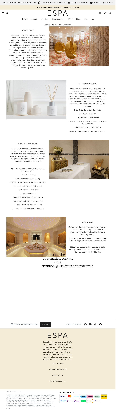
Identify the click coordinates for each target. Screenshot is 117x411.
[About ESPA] (58, 375)
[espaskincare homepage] (58, 13)
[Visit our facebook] (85, 324)
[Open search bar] (7, 13)
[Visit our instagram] (90, 324)
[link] (100, 13)
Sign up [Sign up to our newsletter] (45, 324)
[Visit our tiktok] (95, 324)
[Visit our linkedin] (100, 324)
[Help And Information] (57, 369)
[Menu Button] (3, 13)
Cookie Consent (58, 364)
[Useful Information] (58, 381)
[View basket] (108, 13)
